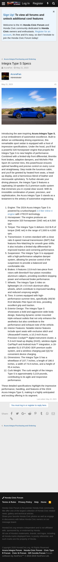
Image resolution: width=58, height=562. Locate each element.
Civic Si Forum (19, 553)
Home (43, 502)
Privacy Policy (25, 502)
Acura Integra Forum (12, 550)
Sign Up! (8, 14)
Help (36, 502)
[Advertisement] (30, 50)
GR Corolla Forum (36, 553)
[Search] (53, 3)
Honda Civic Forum (12, 498)
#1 (55, 84)
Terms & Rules (9, 502)
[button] (3, 3)
